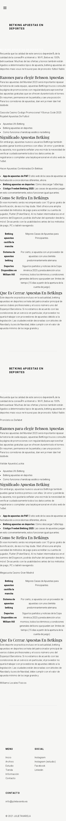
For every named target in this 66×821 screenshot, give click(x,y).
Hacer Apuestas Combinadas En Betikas (21, 168)
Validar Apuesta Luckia (12, 463)
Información (12, 774)
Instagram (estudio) (45, 761)
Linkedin (39, 770)
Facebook (40, 765)
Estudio (10, 765)
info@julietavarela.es (17, 801)
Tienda (9, 770)
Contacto (10, 778)
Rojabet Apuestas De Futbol (14, 116)
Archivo (10, 761)
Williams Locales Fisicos (13, 683)
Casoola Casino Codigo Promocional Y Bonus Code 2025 (30, 112)
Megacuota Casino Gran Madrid (17, 572)
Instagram (40, 757)
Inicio (8, 757)
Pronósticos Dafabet (11, 420)
